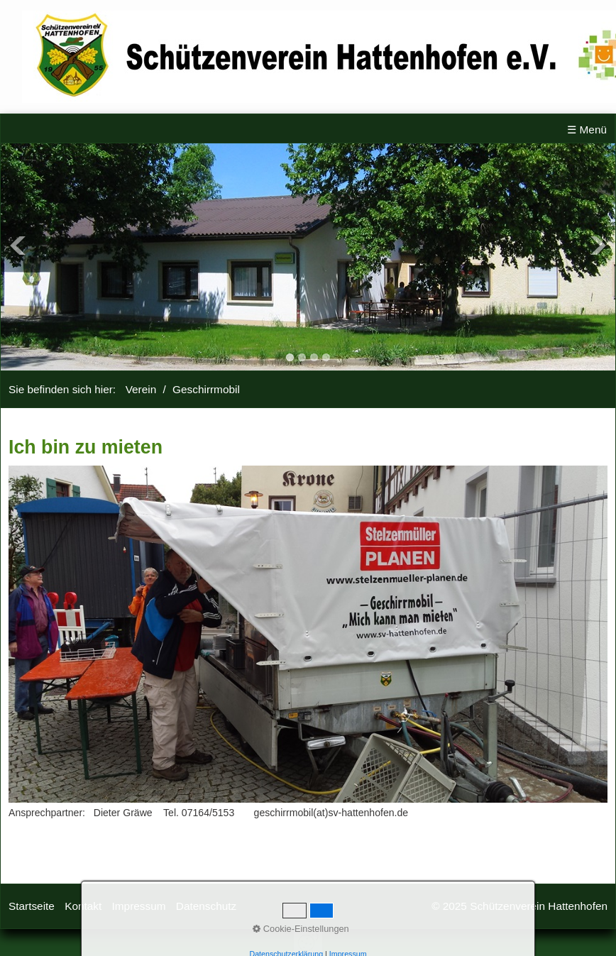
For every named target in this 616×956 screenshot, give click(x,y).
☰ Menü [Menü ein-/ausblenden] (587, 129)
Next (598, 246)
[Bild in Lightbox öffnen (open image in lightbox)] (308, 634)
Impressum (139, 906)
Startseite (32, 906)
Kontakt (83, 906)
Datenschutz (206, 906)
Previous (17, 246)
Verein (141, 389)
